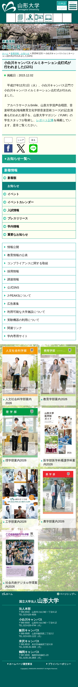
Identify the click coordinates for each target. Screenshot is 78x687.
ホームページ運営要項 (20, 664)
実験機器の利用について (23, 319)
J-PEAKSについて (19, 295)
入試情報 (13, 210)
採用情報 (13, 271)
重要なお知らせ (17, 234)
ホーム (5, 53)
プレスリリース (17, 218)
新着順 (11, 178)
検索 (57, 18)
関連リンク (14, 328)
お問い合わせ (39, 18)
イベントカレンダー (20, 202)
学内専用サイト (17, 336)
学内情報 (13, 226)
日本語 (62, 3)
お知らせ (13, 186)
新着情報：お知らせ (20, 53)
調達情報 (13, 279)
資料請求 (20, 18)
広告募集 (13, 303)
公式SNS (13, 287)
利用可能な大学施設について (26, 311)
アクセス (29, 18)
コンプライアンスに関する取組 (27, 263)
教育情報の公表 (17, 255)
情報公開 (13, 247)
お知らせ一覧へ (17, 158)
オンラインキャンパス (48, 18)
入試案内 (11, 18)
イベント (13, 194)
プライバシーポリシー (59, 664)
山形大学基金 (67, 18)
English (62, 8)
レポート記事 (45, 120)
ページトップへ (68, 594)
